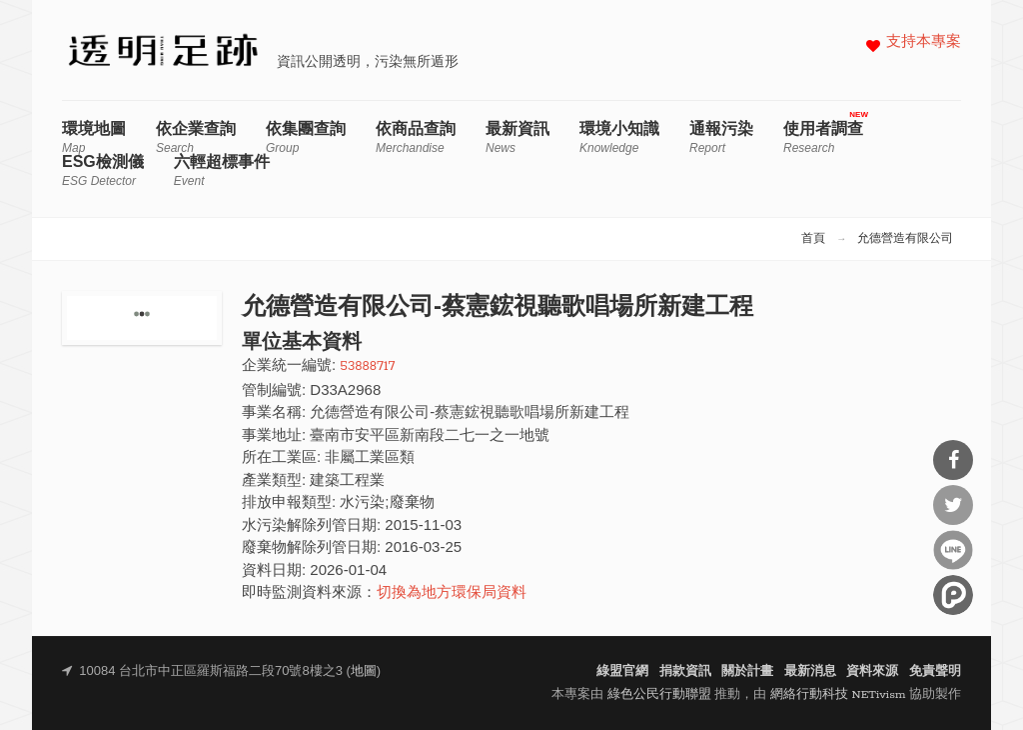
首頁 (813, 239)
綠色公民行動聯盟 (659, 694)
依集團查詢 (306, 137)
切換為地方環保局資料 (451, 593)
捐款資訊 (685, 671)
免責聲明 (935, 671)
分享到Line (953, 550)
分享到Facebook (953, 460)
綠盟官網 (622, 671)
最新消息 (810, 671)
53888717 (367, 366)
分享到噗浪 (953, 595)
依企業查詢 (196, 137)
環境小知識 (619, 137)
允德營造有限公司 (905, 239)
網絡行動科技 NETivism (838, 694)
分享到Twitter (953, 505)
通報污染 (721, 137)
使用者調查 (823, 137)
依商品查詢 (416, 137)
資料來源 (872, 671)
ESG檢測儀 (103, 170)
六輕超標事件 (222, 170)
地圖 (364, 671)
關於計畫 (747, 671)
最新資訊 (517, 137)
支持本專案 (923, 42)
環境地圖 (94, 137)
